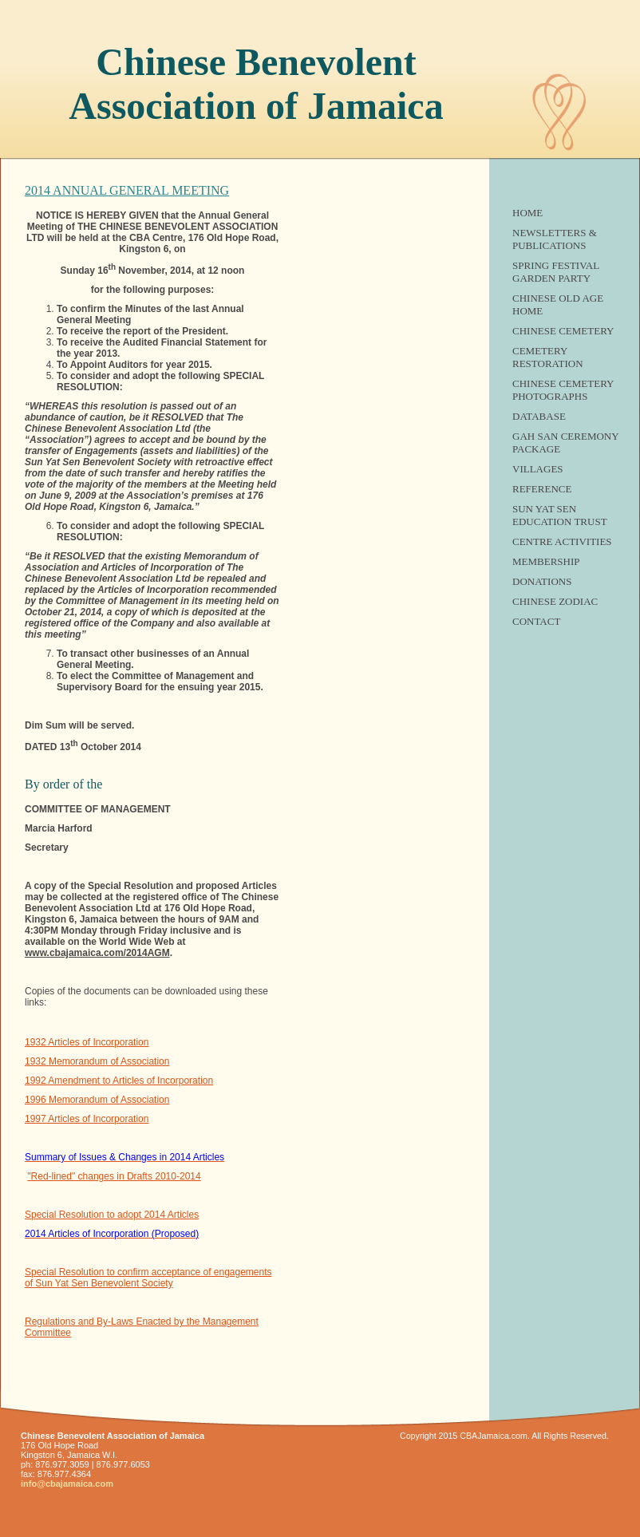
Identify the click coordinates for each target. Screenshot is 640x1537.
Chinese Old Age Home (557, 304)
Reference (541, 489)
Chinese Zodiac (555, 601)
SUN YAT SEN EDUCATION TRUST (559, 515)
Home (527, 213)
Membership (546, 561)
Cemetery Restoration (547, 357)
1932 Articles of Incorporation (86, 1042)
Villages (537, 469)
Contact (536, 621)
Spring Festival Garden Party (555, 271)
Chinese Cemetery (563, 331)
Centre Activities (562, 541)
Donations (541, 581)
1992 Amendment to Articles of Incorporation (119, 1080)
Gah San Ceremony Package (565, 442)
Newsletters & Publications (554, 239)
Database (539, 416)
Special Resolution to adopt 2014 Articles (112, 1214)
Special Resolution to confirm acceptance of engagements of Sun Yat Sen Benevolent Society (148, 1277)
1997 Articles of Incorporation (86, 1118)
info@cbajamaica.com (67, 1483)
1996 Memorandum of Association (97, 1099)
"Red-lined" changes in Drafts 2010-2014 (113, 1176)
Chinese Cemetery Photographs (563, 389)
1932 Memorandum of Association (97, 1061)
